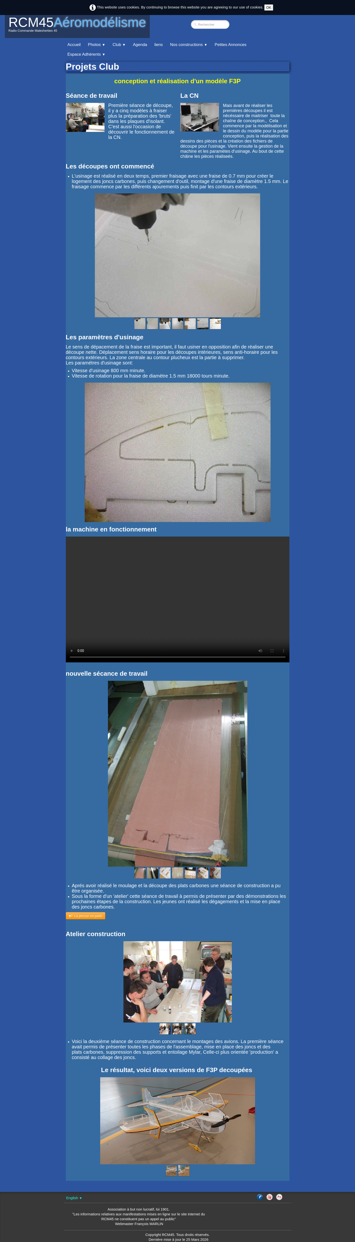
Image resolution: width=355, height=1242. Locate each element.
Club (119, 44)
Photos (96, 44)
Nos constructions (188, 44)
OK (268, 7)
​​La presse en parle (85, 916)
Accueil (74, 44)
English (74, 1198)
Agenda (140, 44)
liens (158, 44)
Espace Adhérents (87, 54)
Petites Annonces (230, 44)
